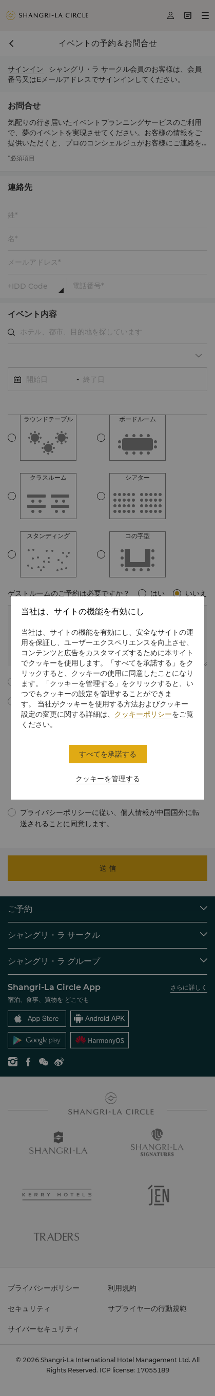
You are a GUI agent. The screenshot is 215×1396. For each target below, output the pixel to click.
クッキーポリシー (143, 714)
